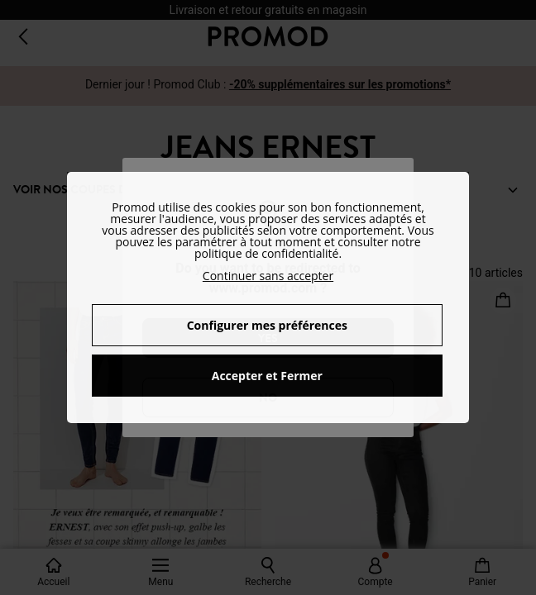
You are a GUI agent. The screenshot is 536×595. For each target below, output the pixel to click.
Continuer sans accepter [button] (268, 275)
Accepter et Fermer (267, 375)
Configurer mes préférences (267, 325)
